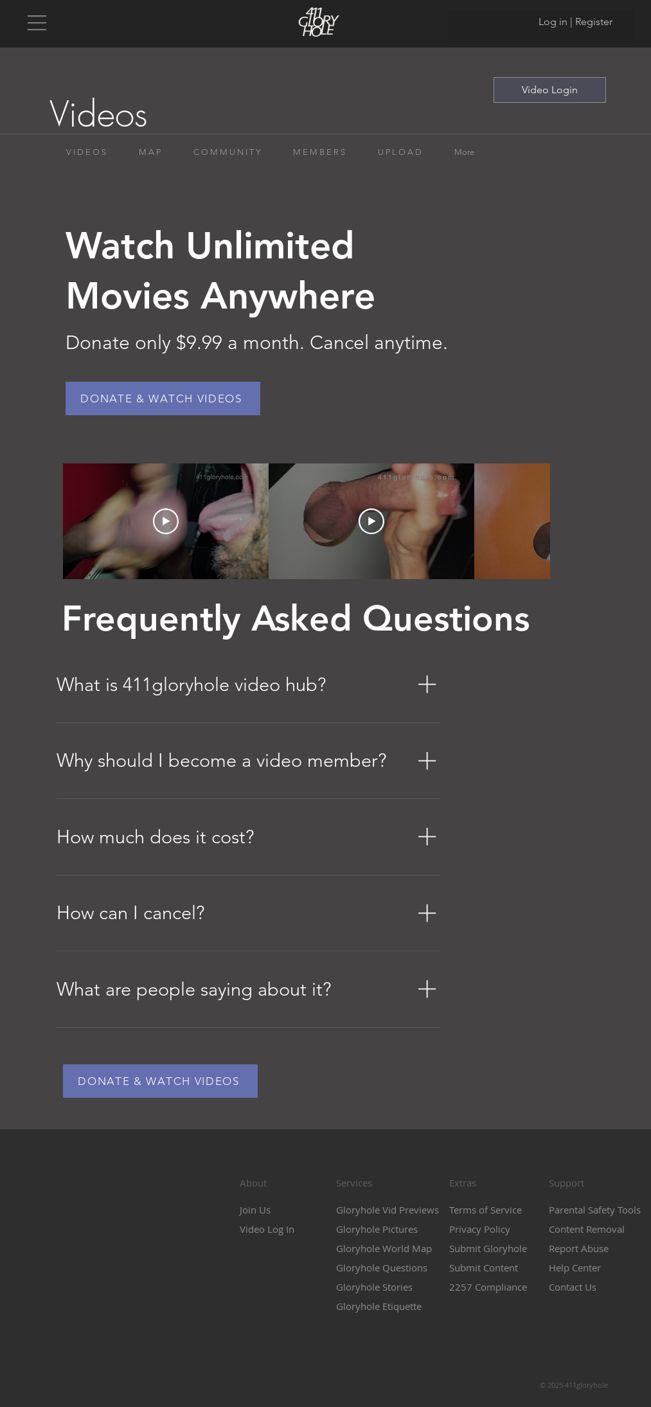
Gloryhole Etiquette (379, 1306)
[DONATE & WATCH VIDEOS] (163, 398)
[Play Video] (166, 521)
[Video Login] (550, 90)
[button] (37, 22)
